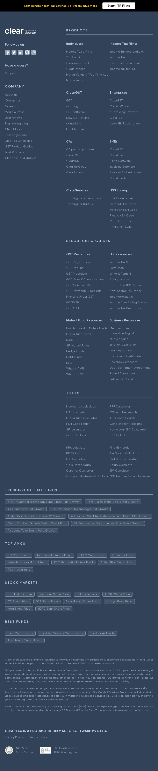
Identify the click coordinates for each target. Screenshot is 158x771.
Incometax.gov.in (121, 296)
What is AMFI (75, 368)
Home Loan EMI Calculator (128, 429)
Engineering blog (16, 123)
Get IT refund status (123, 459)
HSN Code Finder (121, 198)
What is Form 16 (120, 273)
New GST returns (77, 117)
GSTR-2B (72, 302)
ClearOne (116, 155)
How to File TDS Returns (126, 285)
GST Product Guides (19, 146)
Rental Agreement (122, 373)
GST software (75, 112)
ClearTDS (116, 117)
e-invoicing (73, 123)
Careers (10, 106)
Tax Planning (74, 57)
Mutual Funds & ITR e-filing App (87, 74)
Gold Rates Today (78, 464)
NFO (69, 362)
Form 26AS (117, 267)
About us (11, 94)
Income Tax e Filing (79, 51)
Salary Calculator (121, 464)
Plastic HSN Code (122, 215)
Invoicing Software (122, 166)
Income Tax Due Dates (125, 308)
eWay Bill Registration (125, 123)
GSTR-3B (72, 308)
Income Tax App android (126, 51)
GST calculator (76, 435)
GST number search (123, 412)
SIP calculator (75, 429)
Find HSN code (120, 447)
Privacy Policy (14, 737)
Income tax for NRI (122, 68)
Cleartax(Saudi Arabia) (20, 158)
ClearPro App (75, 172)
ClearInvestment (77, 63)
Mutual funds (75, 80)
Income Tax (117, 57)
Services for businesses (126, 172)
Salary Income (119, 279)
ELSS (69, 339)
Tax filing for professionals (83, 198)
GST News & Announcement (85, 279)
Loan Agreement (121, 350)
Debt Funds (74, 357)
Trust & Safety (14, 152)
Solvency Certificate (124, 362)
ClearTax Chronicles (18, 140)
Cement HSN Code (123, 204)
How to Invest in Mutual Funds (86, 328)
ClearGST (116, 100)
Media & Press (14, 112)
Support (10, 73)
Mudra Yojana (119, 339)
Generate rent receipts (126, 423)
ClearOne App (119, 178)
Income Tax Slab (121, 262)
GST (69, 100)
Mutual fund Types (78, 334)
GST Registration (78, 262)
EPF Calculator (120, 470)
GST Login (73, 106)
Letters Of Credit (121, 379)
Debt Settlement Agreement (130, 367)
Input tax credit (76, 129)
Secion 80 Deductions (125, 63)
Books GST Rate (121, 227)
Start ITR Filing (118, 6)
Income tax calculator (81, 406)
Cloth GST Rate (120, 221)
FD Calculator (75, 459)
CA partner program (80, 149)
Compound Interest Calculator (87, 476)
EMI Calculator (76, 412)
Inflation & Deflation (123, 344)
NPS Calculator (120, 435)
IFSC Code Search (122, 418)
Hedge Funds (75, 351)
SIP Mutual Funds (77, 345)
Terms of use (38, 737)
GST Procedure (76, 273)
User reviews (13, 117)
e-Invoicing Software (124, 112)
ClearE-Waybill (120, 106)
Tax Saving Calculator (124, 453)
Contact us (13, 100)
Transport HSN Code (123, 209)
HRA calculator (76, 447)
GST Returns (74, 267)
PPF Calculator (120, 406)
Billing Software (120, 160)
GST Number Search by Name (130, 476)
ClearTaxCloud (76, 166)
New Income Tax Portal (125, 290)
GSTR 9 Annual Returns (82, 285)
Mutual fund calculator (81, 418)
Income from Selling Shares (128, 302)
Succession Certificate (125, 356)
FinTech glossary (16, 135)
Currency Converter (79, 470)
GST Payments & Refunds (83, 290)
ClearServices (75, 68)
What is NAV (74, 374)
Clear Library (13, 129)
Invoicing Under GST (80, 296)
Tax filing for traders (79, 204)
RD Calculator (75, 453)
